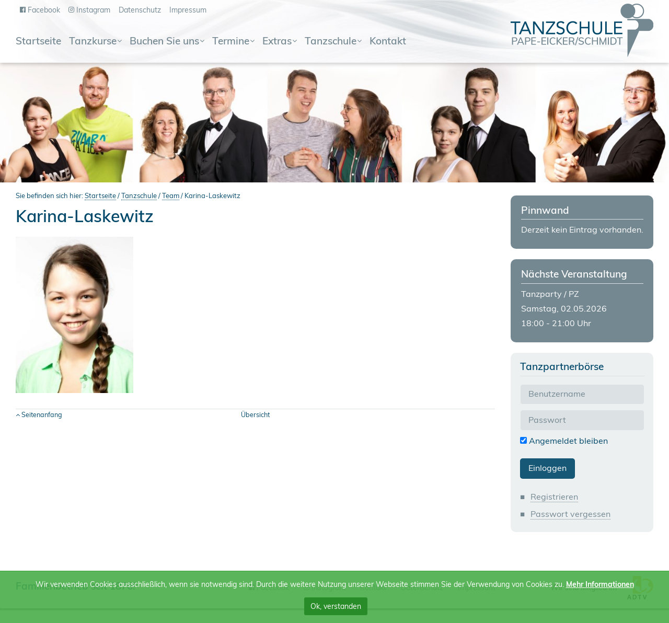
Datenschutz (140, 10)
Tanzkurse (93, 42)
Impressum (187, 10)
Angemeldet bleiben (564, 440)
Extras (277, 42)
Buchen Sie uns (164, 42)
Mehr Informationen (600, 584)
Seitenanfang (41, 414)
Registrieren (554, 496)
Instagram (93, 10)
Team (170, 195)
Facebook (44, 10)
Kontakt (388, 42)
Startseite (38, 42)
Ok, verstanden (335, 606)
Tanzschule (330, 42)
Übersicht (255, 414)
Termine (230, 42)
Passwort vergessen (570, 514)
